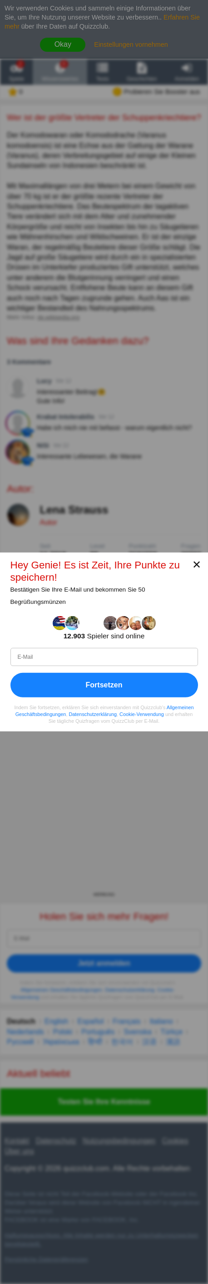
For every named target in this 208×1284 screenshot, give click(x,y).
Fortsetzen (104, 685)
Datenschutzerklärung (93, 714)
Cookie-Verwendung (141, 714)
